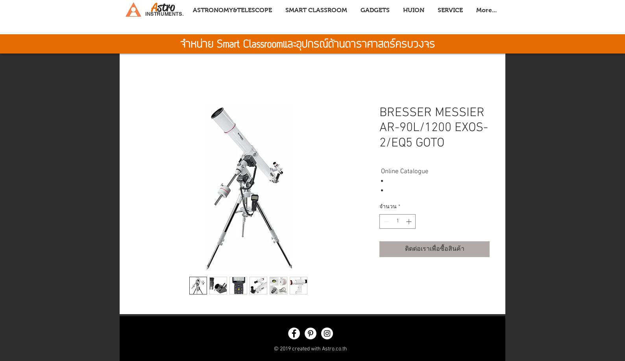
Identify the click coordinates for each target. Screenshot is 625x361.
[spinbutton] (397, 221)
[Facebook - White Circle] (294, 333)
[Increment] (409, 221)
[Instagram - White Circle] (327, 333)
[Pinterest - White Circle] (310, 333)
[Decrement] (385, 221)
